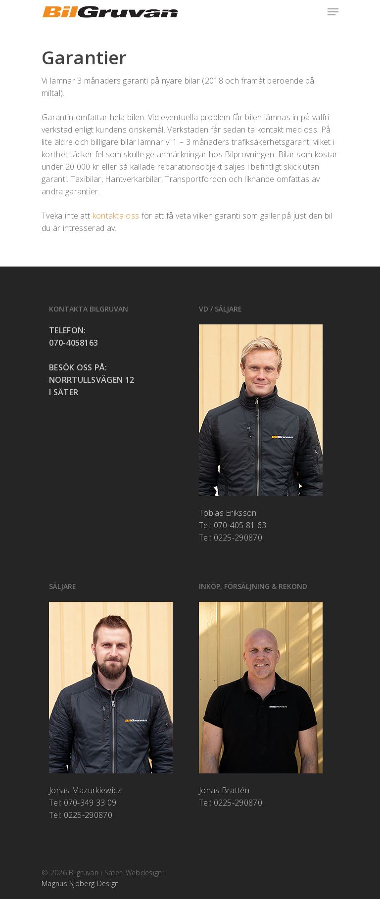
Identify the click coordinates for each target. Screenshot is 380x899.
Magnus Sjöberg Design (80, 883)
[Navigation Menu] (333, 12)
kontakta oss (116, 215)
